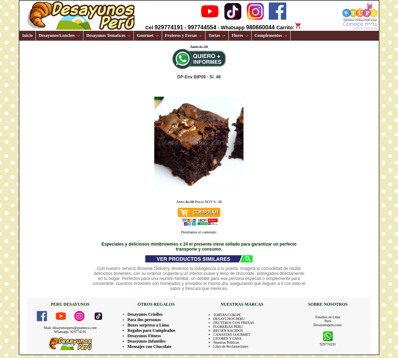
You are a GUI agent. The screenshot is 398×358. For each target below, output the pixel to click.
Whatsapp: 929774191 (70, 332)
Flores (240, 35)
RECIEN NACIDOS (228, 331)
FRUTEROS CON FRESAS (233, 323)
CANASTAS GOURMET (232, 335)
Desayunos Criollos (144, 314)
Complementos (270, 35)
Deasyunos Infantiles (146, 341)
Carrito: (289, 27)
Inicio (27, 35)
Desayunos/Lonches (59, 35)
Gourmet (148, 35)
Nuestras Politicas (226, 342)
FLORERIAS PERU (228, 327)
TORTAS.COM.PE (227, 315)
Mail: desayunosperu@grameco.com (70, 328)
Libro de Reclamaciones (230, 346)
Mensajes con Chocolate (149, 346)
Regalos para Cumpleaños (151, 330)
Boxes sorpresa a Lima (148, 325)
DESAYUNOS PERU (229, 319)
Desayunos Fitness (144, 335)
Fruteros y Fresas (184, 35)
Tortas (216, 35)
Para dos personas (144, 319)
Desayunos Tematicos (108, 35)
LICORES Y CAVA (227, 338)
